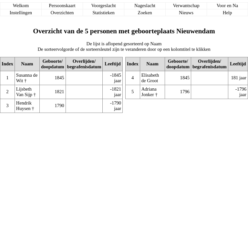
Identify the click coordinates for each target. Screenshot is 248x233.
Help (227, 12)
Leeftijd (113, 63)
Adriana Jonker (149, 91)
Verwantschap (186, 5)
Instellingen (21, 12)
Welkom (21, 5)
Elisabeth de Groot (150, 77)
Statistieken (103, 12)
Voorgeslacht (103, 5)
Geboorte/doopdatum (52, 64)
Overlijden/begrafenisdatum (84, 64)
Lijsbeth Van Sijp (24, 91)
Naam (27, 63)
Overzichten (62, 12)
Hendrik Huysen (24, 105)
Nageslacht (144, 5)
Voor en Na (227, 5)
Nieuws (186, 12)
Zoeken (145, 12)
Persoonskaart (62, 5)
